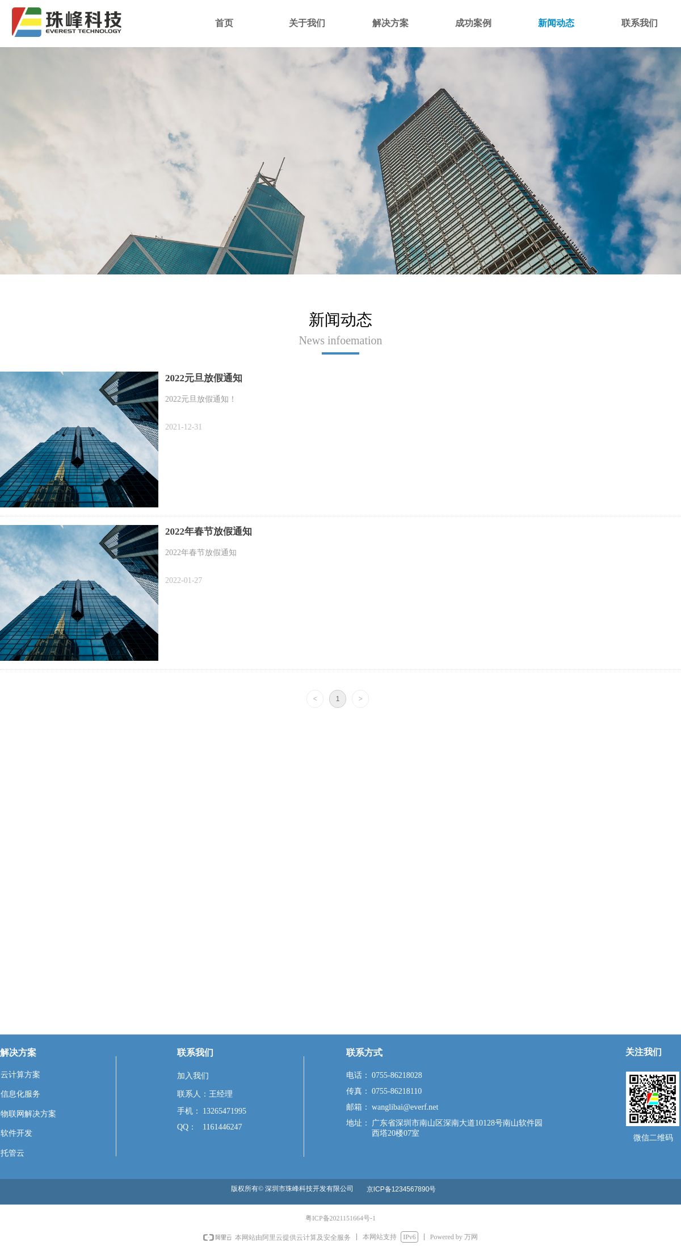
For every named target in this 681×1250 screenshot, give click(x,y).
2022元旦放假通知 (203, 378)
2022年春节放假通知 (208, 531)
